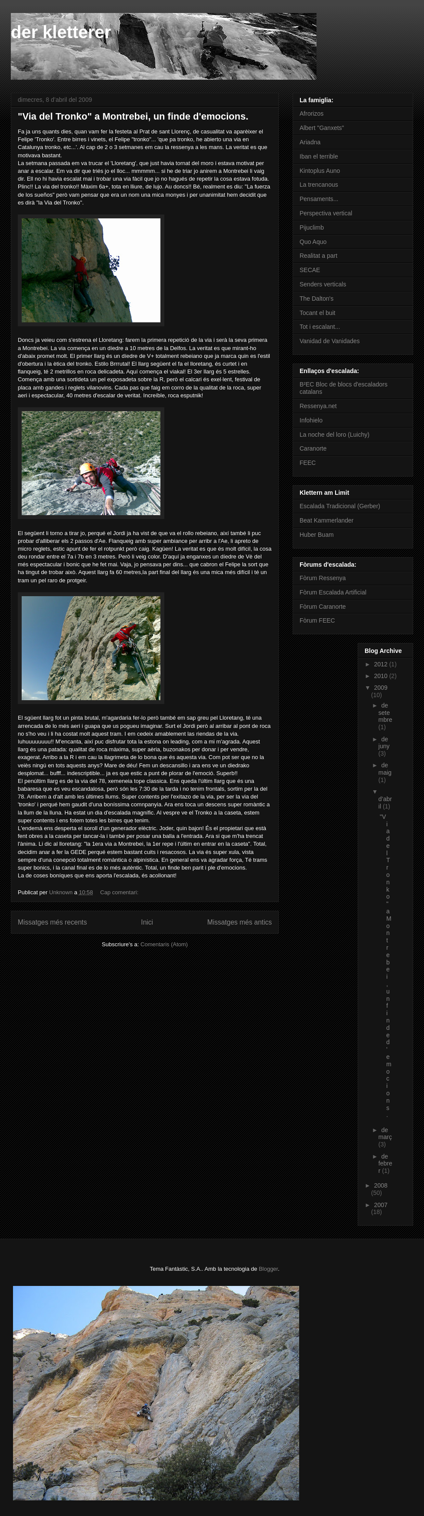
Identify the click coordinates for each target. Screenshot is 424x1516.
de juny (384, 743)
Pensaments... (319, 198)
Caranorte (313, 448)
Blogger (268, 1269)
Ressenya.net (318, 406)
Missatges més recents (52, 922)
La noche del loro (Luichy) (334, 434)
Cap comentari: (120, 892)
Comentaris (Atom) (164, 944)
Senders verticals (323, 284)
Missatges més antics (239, 922)
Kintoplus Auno (320, 170)
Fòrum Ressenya (323, 578)
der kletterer (61, 32)
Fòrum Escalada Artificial (333, 592)
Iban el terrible (319, 156)
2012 (381, 664)
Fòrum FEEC (317, 620)
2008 (381, 1185)
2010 (381, 675)
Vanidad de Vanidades (330, 341)
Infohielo (311, 420)
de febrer (385, 1164)
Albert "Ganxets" (322, 127)
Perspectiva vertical (326, 213)
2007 (381, 1204)
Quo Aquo (313, 241)
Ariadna (310, 142)
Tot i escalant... (320, 326)
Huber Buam (317, 534)
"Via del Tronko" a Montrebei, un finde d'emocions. (133, 116)
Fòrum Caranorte (323, 606)
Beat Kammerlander (327, 520)
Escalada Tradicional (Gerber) (340, 506)
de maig (384, 769)
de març (385, 1133)
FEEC (308, 462)
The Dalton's (316, 298)
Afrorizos (311, 113)
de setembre (385, 713)
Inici (147, 922)
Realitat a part (318, 255)
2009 (381, 687)
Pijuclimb (312, 227)
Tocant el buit (318, 312)
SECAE (310, 269)
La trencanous (319, 184)
